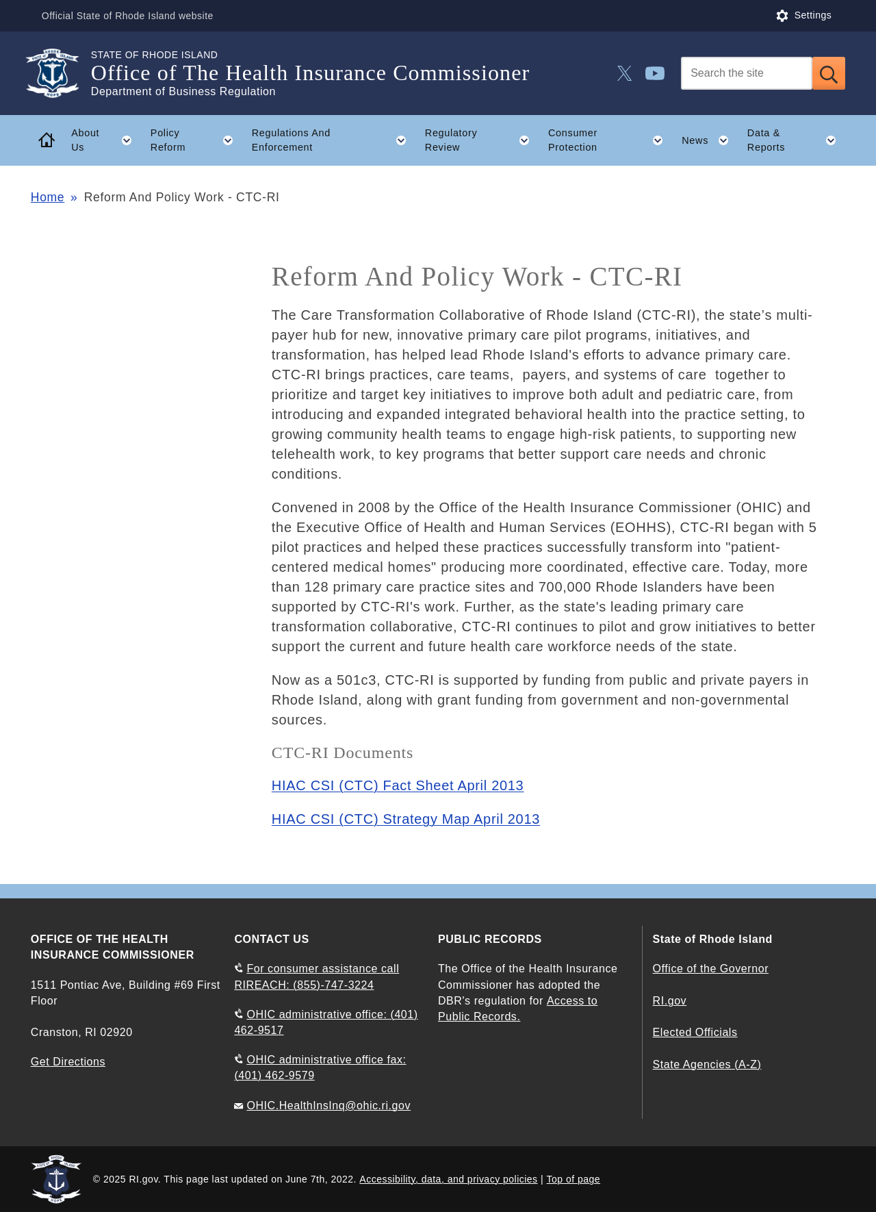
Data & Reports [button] (796, 140)
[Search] (746, 73)
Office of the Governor (711, 968)
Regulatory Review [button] (482, 140)
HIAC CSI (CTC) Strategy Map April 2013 (406, 818)
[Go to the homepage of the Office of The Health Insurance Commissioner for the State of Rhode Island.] (61, 73)
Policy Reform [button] (196, 140)
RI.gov (670, 1001)
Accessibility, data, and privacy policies (448, 1179)
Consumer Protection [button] (610, 140)
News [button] (710, 140)
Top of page (574, 1179)
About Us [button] (106, 140)
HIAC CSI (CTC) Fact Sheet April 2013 (398, 785)
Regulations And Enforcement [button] (334, 140)
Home (47, 197)
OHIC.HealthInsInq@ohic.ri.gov (328, 1105)
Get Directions (68, 1062)
